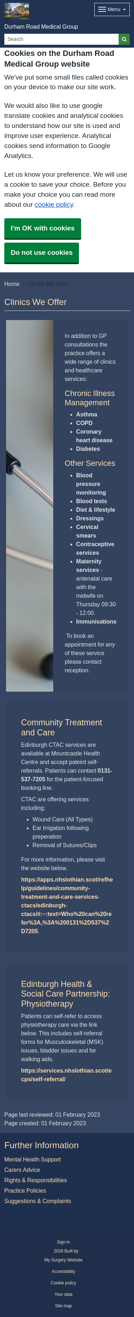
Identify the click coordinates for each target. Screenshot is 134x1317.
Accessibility (63, 1271)
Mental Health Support (32, 1159)
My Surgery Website (63, 1260)
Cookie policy (63, 1283)
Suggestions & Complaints (37, 1201)
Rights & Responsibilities (35, 1180)
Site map (63, 1306)
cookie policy (54, 204)
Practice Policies (25, 1190)
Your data (63, 1294)
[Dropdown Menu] (112, 9)
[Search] (61, 39)
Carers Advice (22, 1170)
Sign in (63, 1242)
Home (12, 284)
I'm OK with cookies (43, 228)
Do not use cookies (42, 252)
